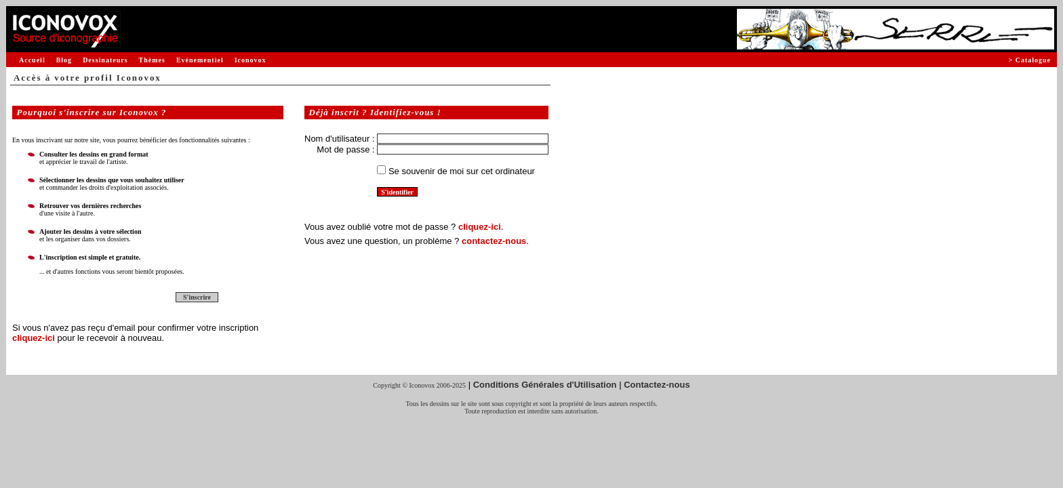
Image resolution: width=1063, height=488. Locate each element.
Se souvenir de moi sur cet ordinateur (461, 171)
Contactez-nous (657, 385)
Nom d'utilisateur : (339, 139)
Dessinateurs (105, 60)
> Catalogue (1029, 60)
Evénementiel (200, 60)
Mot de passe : (345, 149)
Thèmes (152, 60)
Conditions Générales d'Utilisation (545, 385)
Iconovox (250, 60)
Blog (64, 60)
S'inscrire (197, 297)
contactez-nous (494, 241)
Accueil (32, 60)
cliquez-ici (33, 338)
